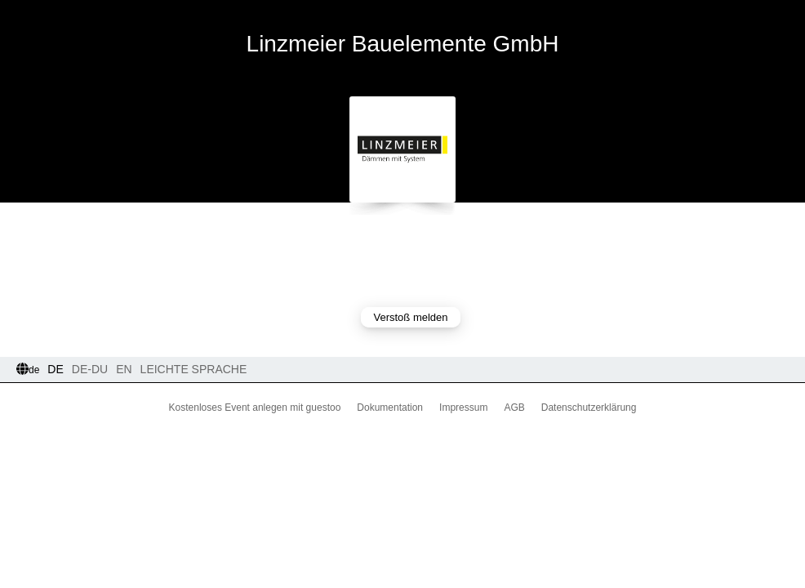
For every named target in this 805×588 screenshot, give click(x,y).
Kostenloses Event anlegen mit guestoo (255, 407)
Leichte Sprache (193, 369)
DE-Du (90, 369)
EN (123, 369)
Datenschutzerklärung (589, 407)
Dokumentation (390, 407)
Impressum (463, 407)
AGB (514, 407)
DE (55, 369)
